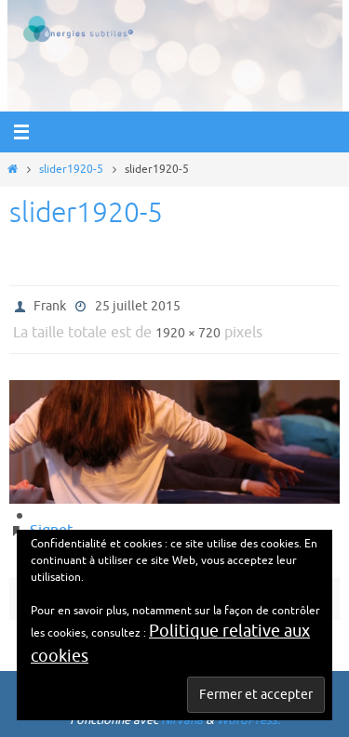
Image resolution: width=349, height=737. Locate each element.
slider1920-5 (71, 169)
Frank (50, 306)
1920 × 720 (188, 333)
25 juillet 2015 (138, 306)
